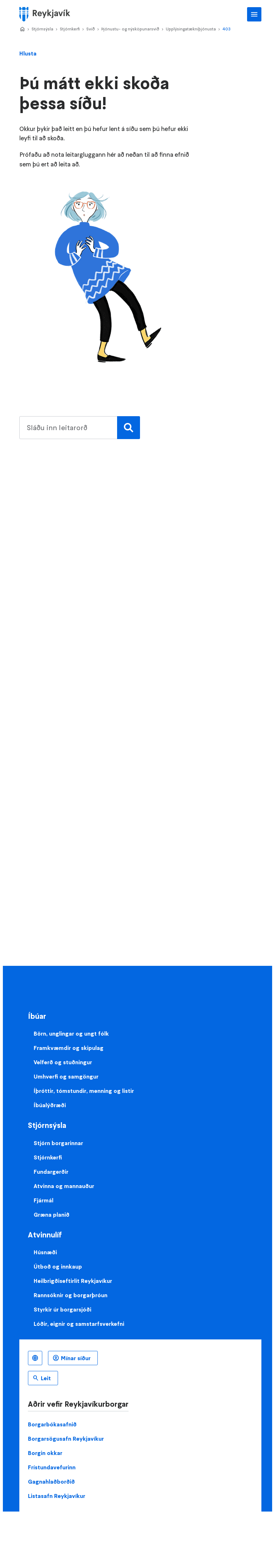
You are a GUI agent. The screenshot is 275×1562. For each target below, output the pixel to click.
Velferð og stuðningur (63, 1062)
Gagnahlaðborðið (51, 1481)
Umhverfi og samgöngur (66, 1076)
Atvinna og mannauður (64, 1185)
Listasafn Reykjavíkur (56, 1495)
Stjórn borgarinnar (58, 1143)
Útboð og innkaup (58, 1266)
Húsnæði (45, 1252)
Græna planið (51, 1214)
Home (22, 29)
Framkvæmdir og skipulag (68, 1047)
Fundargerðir (51, 1171)
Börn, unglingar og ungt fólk (71, 1033)
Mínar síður (76, 1358)
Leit (46, 1378)
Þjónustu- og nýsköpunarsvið (130, 28)
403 (226, 28)
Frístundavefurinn (52, 1467)
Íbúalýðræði (50, 1105)
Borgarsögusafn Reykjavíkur (66, 1438)
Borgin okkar (45, 1452)
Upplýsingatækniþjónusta (191, 28)
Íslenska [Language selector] (35, 1358)
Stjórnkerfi (70, 28)
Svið (90, 28)
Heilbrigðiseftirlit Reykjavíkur (73, 1280)
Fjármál (43, 1200)
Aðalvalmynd (254, 14)
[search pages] (78, 428)
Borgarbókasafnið (52, 1424)
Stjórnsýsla (42, 28)
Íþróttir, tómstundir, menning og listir (84, 1090)
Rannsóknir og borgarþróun (70, 1295)
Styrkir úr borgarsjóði (62, 1309)
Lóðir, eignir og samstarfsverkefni (79, 1323)
